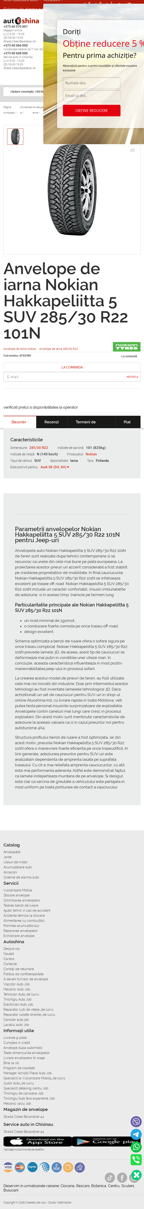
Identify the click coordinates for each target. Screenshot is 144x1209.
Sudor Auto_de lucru (18, 1083)
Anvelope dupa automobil (22, 1048)
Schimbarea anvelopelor (21, 900)
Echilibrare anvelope (18, 936)
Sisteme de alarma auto (24, 9)
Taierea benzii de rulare (20, 905)
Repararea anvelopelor (20, 931)
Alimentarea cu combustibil (23, 920)
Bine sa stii (11, 1063)
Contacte (10, 964)
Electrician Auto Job (18, 1004)
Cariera (9, 18)
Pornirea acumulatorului (21, 926)
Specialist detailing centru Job (25, 1088)
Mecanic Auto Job (16, 989)
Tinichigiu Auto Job (17, 999)
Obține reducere (91, 110)
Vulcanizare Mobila (17, 890)
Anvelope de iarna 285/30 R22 (58, 349)
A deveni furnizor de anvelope (25, 979)
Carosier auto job (16, 1020)
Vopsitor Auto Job (16, 984)
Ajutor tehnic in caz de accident (26, 910)
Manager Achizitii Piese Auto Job (27, 1073)
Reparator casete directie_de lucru (29, 1014)
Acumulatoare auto (17, 867)
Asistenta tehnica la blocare (24, 915)
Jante (7, 857)
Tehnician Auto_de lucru (21, 994)
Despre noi (11, 949)
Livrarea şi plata (15, 1037)
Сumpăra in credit (16, 1043)
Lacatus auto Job (16, 1025)
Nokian (91, 454)
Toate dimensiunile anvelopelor (26, 1053)
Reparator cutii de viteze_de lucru (28, 1009)
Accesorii (10, 872)
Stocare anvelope (16, 895)
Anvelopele (11, 852)
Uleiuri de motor (15, 862)
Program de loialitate (19, 1068)
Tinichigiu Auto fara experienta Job (29, 1098)
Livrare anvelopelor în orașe (24, 1058)
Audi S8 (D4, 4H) (53, 467)
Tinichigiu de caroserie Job (23, 1093)
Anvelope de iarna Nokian (20, 349)
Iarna (74, 461)
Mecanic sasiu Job (17, 1103)
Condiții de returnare (18, 969)
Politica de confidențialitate (23, 974)
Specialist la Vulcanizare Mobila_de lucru (34, 1078)
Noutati (8, 954)
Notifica (132, 376)
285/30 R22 (38, 448)
